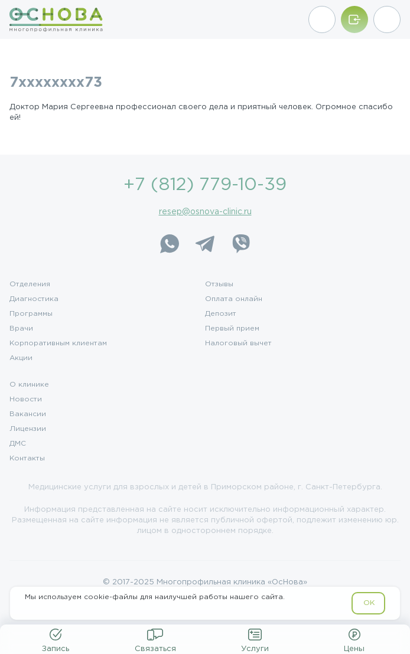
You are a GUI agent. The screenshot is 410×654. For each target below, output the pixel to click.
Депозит (220, 314)
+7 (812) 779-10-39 (205, 185)
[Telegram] (205, 243)
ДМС (17, 444)
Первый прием (232, 329)
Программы (31, 314)
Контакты (27, 459)
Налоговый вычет (238, 343)
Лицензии (27, 429)
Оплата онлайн (233, 299)
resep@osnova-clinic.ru (205, 211)
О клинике (29, 385)
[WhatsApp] (169, 243)
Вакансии (27, 414)
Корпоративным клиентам (58, 343)
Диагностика (33, 299)
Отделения (29, 284)
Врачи (21, 329)
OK (369, 603)
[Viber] (240, 243)
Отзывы (219, 284)
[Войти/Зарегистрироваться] (354, 19)
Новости (25, 400)
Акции (20, 358)
